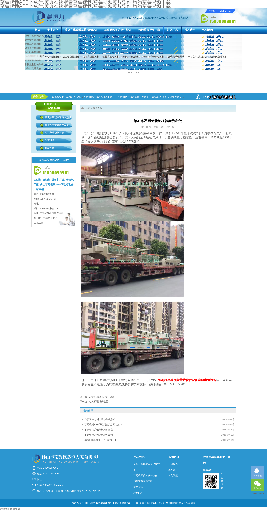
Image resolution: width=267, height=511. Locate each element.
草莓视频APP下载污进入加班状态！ (69, 96)
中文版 (212, 11)
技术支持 (173, 469)
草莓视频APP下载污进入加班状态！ (103, 424)
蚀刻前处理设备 (218, 56)
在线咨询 (208, 469)
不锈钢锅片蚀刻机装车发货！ (99, 434)
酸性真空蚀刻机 (111, 56)
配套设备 (49, 140)
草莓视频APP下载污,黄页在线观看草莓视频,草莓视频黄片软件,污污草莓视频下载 (85, 6)
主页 (87, 108)
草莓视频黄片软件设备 (117, 29)
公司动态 (173, 463)
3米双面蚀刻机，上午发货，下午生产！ (173, 96)
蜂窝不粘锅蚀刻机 (49, 56)
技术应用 (190, 29)
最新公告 (98, 108)
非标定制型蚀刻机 (197, 56)
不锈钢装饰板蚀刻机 (153, 56)
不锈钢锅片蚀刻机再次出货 (98, 96)
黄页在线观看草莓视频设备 (81, 29)
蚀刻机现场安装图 (98, 401)
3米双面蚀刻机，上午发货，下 (100, 439)
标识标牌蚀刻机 (131, 56)
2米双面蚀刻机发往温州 (101, 396)
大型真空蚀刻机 (91, 56)
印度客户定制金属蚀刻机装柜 (99, 419)
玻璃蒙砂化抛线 (176, 56)
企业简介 (52, 29)
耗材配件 (49, 148)
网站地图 (5, 509)
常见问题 (173, 475)
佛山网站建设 (176, 503)
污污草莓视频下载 (149, 29)
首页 (37, 29)
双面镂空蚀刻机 (70, 56)
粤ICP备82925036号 (157, 503)
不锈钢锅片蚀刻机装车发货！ (133, 96)
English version (224, 11)
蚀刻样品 (172, 29)
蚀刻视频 (207, 29)
